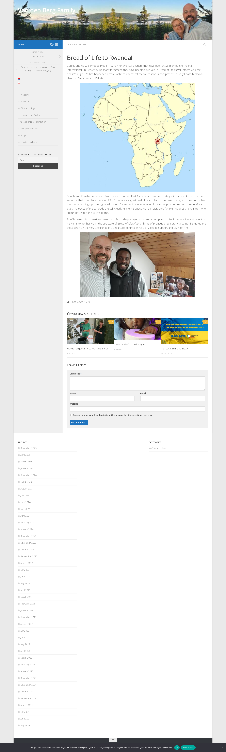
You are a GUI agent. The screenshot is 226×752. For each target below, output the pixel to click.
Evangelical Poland (29, 128)
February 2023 (27, 603)
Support (24, 135)
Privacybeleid (188, 747)
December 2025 (28, 448)
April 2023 (25, 590)
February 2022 (27, 664)
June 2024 (25, 502)
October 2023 (27, 549)
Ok (177, 747)
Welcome (25, 94)
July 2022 (24, 630)
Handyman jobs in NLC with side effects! (88, 348)
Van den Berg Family (46, 10)
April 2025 (25, 454)
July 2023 (24, 569)
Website (74, 403)
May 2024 (25, 508)
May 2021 (25, 725)
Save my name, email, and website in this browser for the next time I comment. (113, 415)
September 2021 (28, 698)
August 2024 (26, 488)
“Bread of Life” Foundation (33, 121)
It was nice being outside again (130, 344)
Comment (76, 373)
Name (74, 393)
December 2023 (28, 536)
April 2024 (25, 515)
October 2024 (27, 481)
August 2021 (26, 705)
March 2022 (26, 657)
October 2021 (27, 691)
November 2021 (28, 684)
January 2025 (26, 468)
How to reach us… (29, 142)
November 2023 (28, 542)
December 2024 (28, 475)
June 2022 (25, 637)
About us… (25, 101)
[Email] (56, 44)
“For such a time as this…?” (175, 348)
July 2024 (24, 495)
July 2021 (24, 711)
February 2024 (27, 522)
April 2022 (25, 651)
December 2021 (28, 678)
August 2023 (26, 563)
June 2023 (25, 576)
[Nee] (222, 747)
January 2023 (26, 610)
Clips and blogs (76, 44)
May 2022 (25, 644)
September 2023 (28, 556)
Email (144, 393)
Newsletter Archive (32, 115)
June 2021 (25, 718)
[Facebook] (52, 44)
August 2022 (26, 623)
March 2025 (26, 461)
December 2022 (28, 617)
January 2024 (26, 529)
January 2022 (26, 671)
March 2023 (26, 596)
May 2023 (25, 583)
